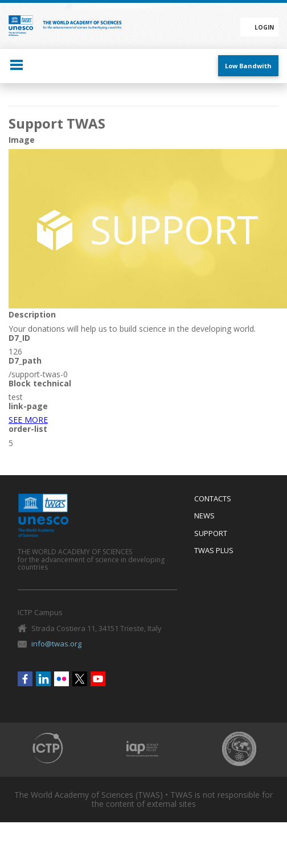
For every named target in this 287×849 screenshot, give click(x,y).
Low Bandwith (248, 65)
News (204, 516)
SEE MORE (28, 419)
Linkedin (43, 678)
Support (210, 533)
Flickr (61, 678)
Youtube (98, 678)
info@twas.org (56, 643)
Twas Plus (213, 550)
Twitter (79, 678)
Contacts (212, 499)
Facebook (25, 678)
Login (264, 27)
